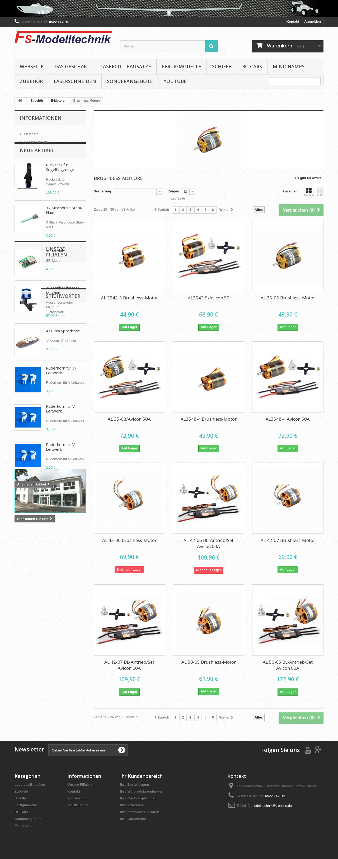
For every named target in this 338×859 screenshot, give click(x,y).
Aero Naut (25, 635)
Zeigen (173, 191)
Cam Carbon (27, 627)
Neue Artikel (37, 160)
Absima (23, 643)
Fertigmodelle (181, 66)
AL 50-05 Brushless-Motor (208, 662)
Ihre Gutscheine (133, 819)
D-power (60, 619)
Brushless (46, 611)
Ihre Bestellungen (134, 785)
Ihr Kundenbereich (141, 776)
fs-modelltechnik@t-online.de (269, 806)
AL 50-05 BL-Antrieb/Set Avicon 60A (288, 665)
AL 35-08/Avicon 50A (129, 419)
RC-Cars (252, 66)
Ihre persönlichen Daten (139, 812)
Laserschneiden (75, 81)
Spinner (59, 635)
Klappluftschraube (32, 619)
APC (43, 635)
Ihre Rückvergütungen (138, 798)
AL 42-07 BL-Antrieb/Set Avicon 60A (129, 665)
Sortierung (102, 191)
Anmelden (312, 21)
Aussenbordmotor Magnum (62, 300)
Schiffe (221, 66)
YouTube (175, 81)
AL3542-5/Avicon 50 (208, 298)
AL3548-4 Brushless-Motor (209, 419)
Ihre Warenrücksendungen (141, 791)
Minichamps (288, 66)
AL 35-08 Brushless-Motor (288, 298)
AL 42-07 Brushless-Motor (288, 540)
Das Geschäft (72, 66)
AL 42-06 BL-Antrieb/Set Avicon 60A (208, 543)
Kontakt (293, 21)
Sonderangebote (130, 81)
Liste (320, 192)
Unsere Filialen (35, 140)
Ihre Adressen (131, 805)
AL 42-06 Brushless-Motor (129, 540)
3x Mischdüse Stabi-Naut (64, 220)
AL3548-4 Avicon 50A (288, 419)
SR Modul (54, 260)
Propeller (24, 611)
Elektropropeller (57, 627)
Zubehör (31, 81)
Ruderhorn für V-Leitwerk (61, 380)
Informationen (41, 118)
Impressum (76, 798)
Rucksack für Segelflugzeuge (60, 177)
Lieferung (31, 132)
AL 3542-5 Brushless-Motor (129, 298)
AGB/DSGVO (77, 805)
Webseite (32, 66)
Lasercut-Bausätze (125, 66)
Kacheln (308, 192)
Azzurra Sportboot (63, 340)
